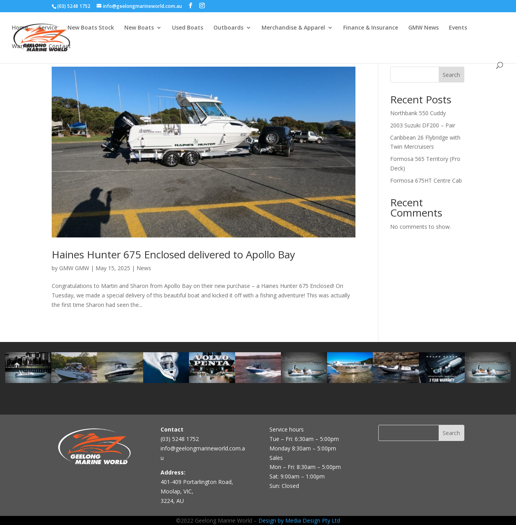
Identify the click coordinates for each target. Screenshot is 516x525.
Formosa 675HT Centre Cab (426, 180)
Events (458, 28)
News (143, 268)
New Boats (139, 28)
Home (20, 28)
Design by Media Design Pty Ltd (299, 520)
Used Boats (187, 28)
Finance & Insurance (370, 28)
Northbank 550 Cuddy (418, 113)
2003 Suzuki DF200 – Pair (422, 125)
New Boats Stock (90, 28)
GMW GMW (74, 268)
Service (47, 28)
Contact (60, 46)
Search (451, 74)
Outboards (228, 28)
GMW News (423, 28)
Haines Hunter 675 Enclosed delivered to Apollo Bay (173, 254)
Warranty (25, 46)
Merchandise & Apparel (293, 28)
